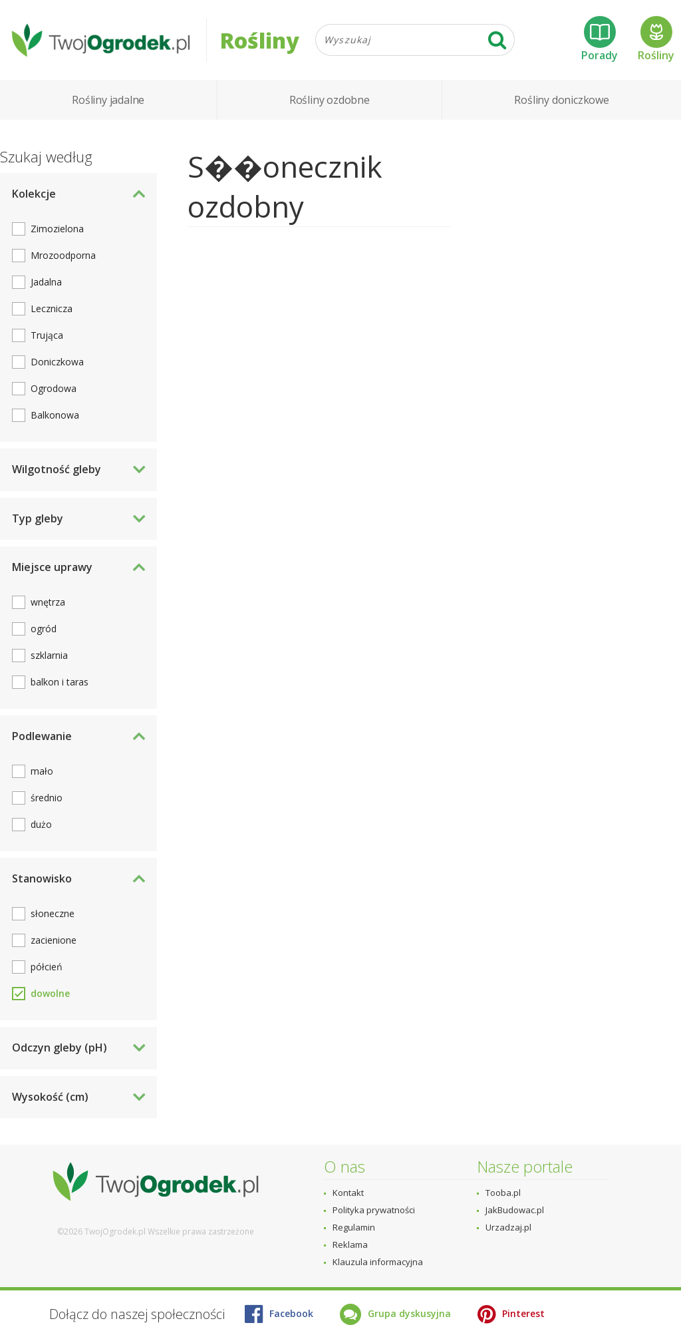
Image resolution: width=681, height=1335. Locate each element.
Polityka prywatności (374, 1210)
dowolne (50, 993)
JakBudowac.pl (514, 1210)
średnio (47, 797)
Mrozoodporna (63, 255)
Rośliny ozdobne (329, 100)
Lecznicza (51, 308)
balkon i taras (59, 681)
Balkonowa (55, 415)
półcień (47, 966)
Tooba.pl (503, 1193)
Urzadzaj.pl (508, 1227)
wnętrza (48, 602)
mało (42, 771)
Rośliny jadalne (108, 100)
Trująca (47, 335)
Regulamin (354, 1227)
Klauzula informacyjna (378, 1262)
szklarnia (49, 655)
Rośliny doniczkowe (561, 100)
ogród (44, 628)
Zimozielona (57, 228)
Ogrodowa (53, 388)
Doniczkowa (57, 361)
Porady (599, 39)
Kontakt (348, 1193)
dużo (41, 824)
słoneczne (52, 913)
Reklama (350, 1244)
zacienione (53, 940)
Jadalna (46, 282)
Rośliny (656, 39)
